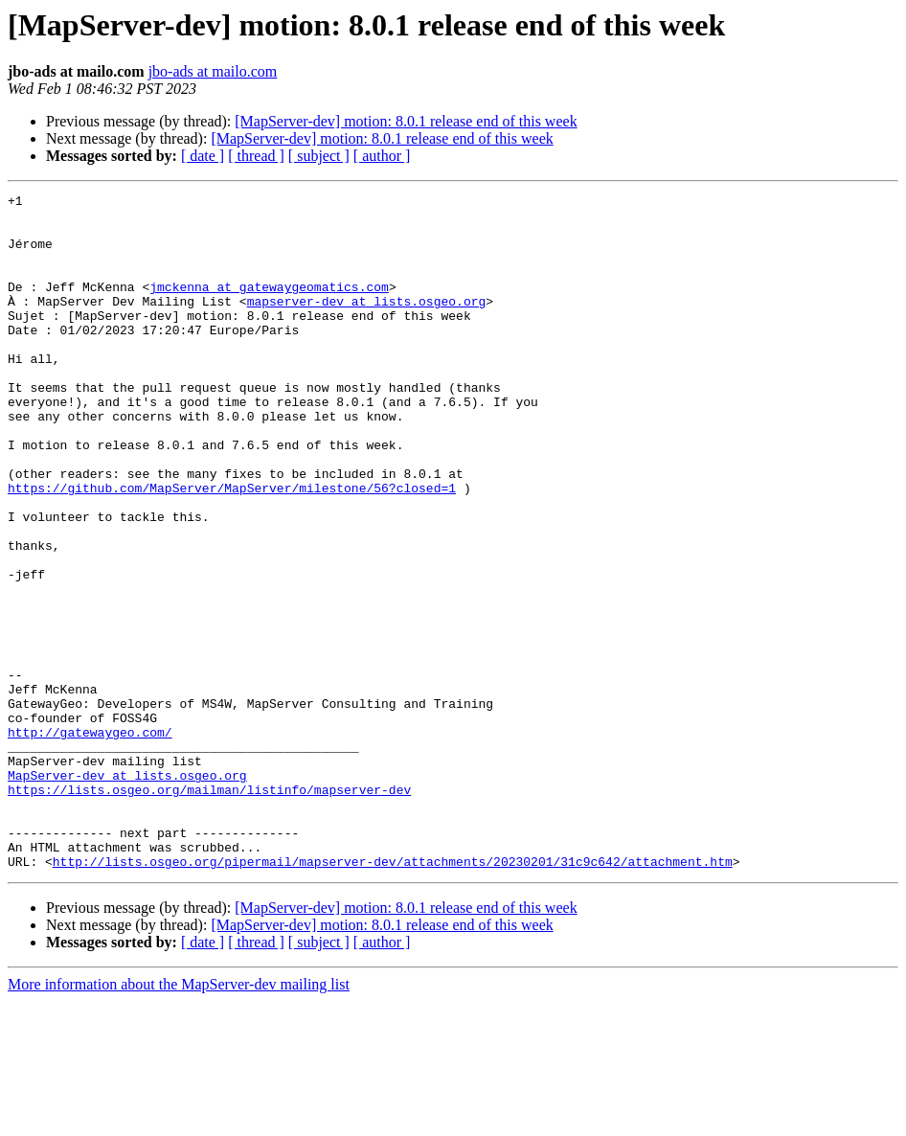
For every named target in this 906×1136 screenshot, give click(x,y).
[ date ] (202, 156)
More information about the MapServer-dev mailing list (179, 1119)
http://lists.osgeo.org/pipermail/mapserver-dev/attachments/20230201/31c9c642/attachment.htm (393, 996)
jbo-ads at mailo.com (213, 71)
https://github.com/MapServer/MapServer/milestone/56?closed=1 (232, 548)
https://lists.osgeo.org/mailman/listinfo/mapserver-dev (209, 910)
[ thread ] (256, 156)
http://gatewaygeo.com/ (90, 841)
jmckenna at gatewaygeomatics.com (269, 306)
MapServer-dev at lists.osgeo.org (127, 892)
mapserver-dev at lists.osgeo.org (367, 323)
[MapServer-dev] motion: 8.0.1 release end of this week (406, 121)
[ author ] (382, 156)
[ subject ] (319, 156)
